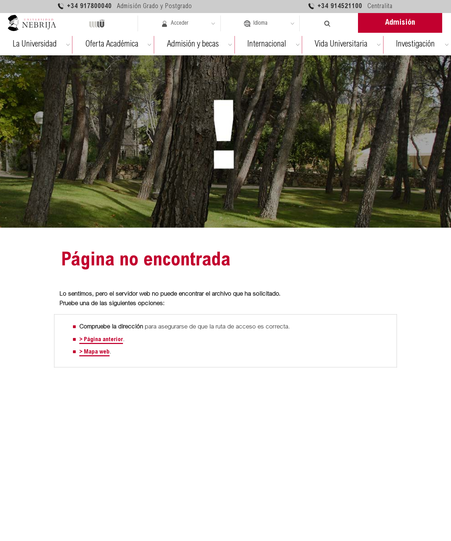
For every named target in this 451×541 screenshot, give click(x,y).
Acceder (175, 23)
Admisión (400, 23)
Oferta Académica (111, 44)
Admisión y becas (193, 44)
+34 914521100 (350, 6)
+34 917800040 (124, 6)
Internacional (266, 44)
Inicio (10, 62)
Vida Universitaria (341, 44)
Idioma (255, 23)
